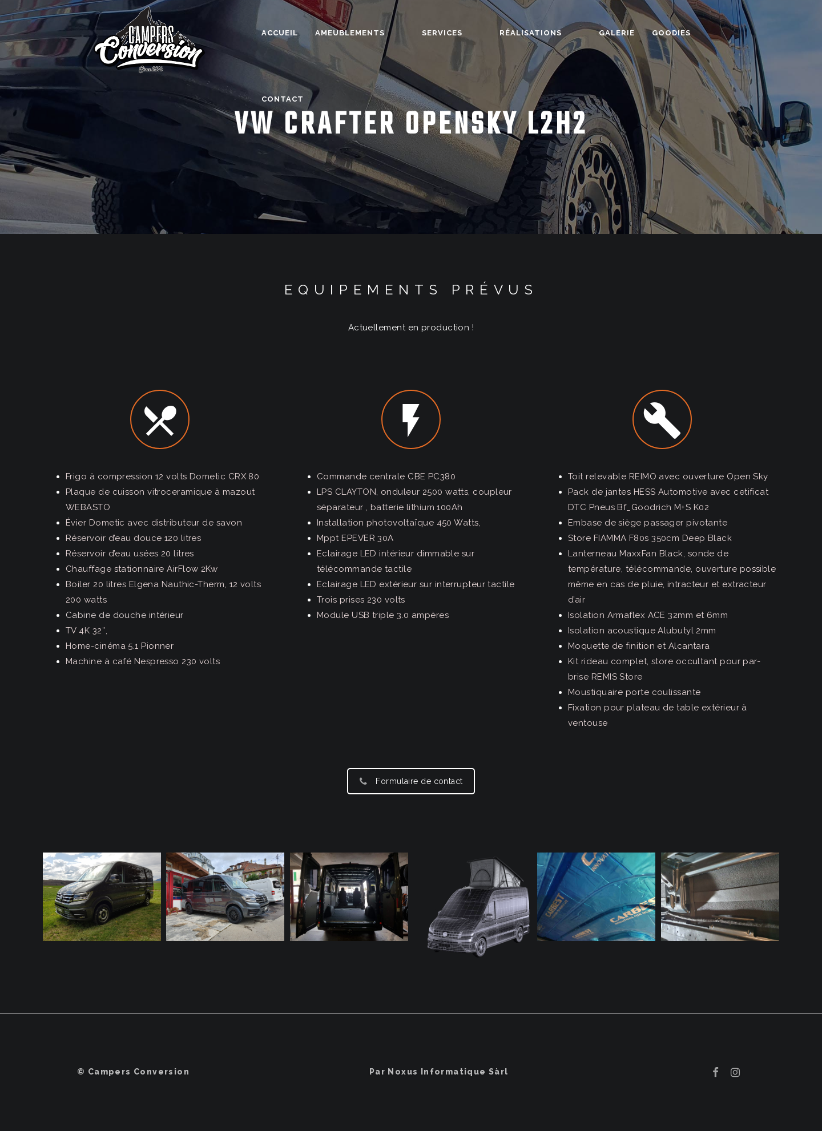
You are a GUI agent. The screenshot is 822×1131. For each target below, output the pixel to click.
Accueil (317, 33)
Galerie (595, 33)
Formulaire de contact (411, 781)
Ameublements (387, 33)
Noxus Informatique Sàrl (448, 1071)
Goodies (649, 33)
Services (460, 33)
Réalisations (528, 33)
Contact (707, 33)
